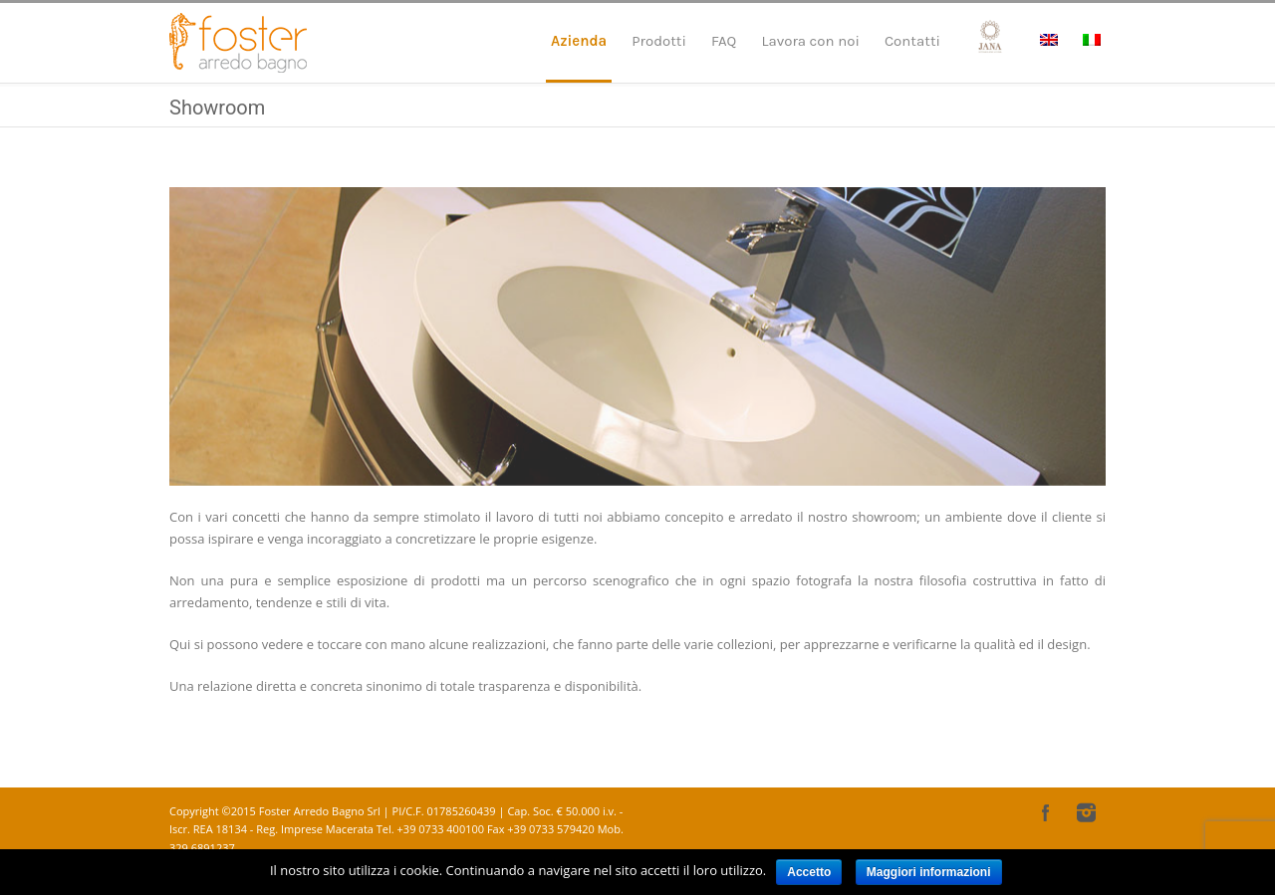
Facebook (1046, 812)
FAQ (723, 41)
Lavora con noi (810, 41)
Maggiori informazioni (929, 872)
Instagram (1086, 812)
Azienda (579, 41)
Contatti (912, 41)
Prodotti (659, 41)
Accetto (809, 872)
